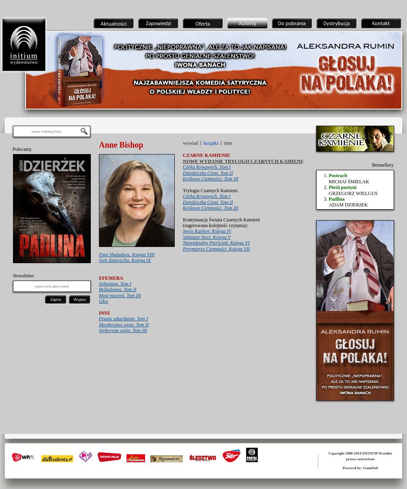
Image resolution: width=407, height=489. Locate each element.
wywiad (190, 143)
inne (228, 143)
